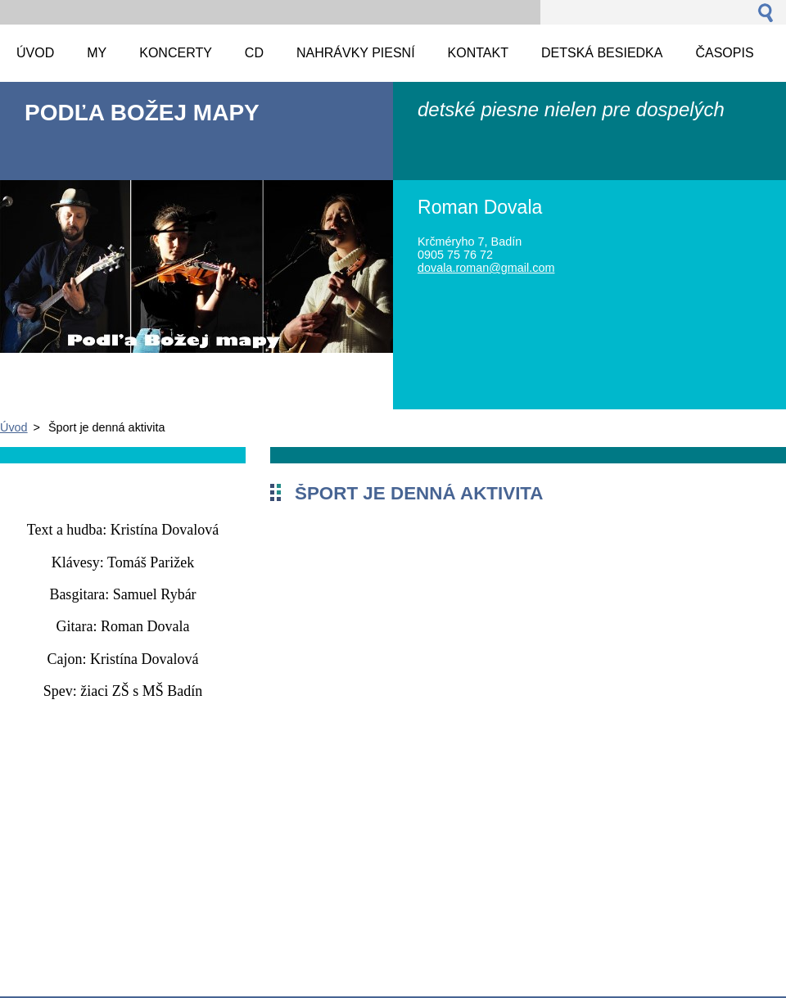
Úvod (14, 427)
